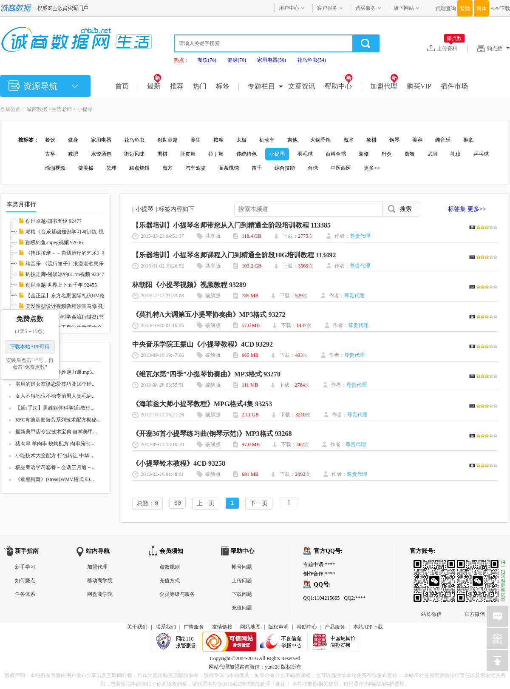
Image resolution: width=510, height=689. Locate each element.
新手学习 (25, 568)
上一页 (206, 504)
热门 (200, 86)
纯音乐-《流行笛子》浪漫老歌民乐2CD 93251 (77, 264)
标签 (223, 86)
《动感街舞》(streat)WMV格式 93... (54, 479)
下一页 (259, 504)
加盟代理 (384, 86)
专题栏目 (261, 86)
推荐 (177, 86)
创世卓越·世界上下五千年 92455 (61, 285)
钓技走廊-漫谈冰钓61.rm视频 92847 (65, 274)
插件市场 (454, 86)
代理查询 (446, 8)
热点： (181, 60)
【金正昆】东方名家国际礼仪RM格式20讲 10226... (82, 296)
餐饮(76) (207, 60)
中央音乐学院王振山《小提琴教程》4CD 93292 (202, 344)
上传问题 (242, 581)
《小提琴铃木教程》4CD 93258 (178, 463)
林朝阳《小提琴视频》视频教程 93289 (189, 284)
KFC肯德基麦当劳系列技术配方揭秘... (57, 420)
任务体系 (25, 595)
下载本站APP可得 (30, 347)
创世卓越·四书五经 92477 (54, 221)
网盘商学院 (100, 595)
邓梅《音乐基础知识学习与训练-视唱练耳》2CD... (82, 232)
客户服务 (327, 8)
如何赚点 (25, 581)
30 (177, 504)
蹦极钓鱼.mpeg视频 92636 (54, 242)
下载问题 (242, 595)
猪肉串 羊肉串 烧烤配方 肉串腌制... (54, 444)
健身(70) (236, 60)
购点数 (498, 48)
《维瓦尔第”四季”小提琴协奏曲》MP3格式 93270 (206, 374)
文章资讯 (301, 86)
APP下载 (500, 8)
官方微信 (474, 567)
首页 (122, 86)
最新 (154, 86)
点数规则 (169, 568)
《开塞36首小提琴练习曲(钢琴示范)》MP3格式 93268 (212, 433)
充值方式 (169, 581)
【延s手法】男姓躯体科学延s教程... (54, 408)
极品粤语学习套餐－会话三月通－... (55, 467)
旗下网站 (404, 8)
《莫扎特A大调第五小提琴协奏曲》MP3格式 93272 (208, 314)
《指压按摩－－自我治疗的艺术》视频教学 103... (80, 253)
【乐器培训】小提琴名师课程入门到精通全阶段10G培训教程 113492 (234, 255)
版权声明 (278, 628)
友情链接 (222, 628)
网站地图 (250, 628)
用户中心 (289, 8)
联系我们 (166, 628)
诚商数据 (37, 109)
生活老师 (61, 109)
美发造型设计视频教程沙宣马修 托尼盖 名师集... (80, 306)
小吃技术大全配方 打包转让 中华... (54, 455)
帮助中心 (338, 86)
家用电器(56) (271, 60)
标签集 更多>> (467, 209)
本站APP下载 (368, 628)
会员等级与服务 (177, 595)
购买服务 (365, 8)
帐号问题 (242, 568)
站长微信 (431, 567)
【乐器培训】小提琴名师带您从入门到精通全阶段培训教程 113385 (231, 225)
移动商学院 (100, 581)
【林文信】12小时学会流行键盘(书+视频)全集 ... (80, 317)
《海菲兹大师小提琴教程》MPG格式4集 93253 (202, 403)
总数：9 (147, 504)
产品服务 (335, 628)
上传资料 (451, 48)
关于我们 (137, 628)
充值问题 (242, 609)
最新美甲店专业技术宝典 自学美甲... (56, 432)
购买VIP (419, 86)
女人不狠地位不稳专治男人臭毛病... (55, 396)
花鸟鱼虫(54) (311, 60)
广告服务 (194, 628)
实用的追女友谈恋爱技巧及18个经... (55, 384)
